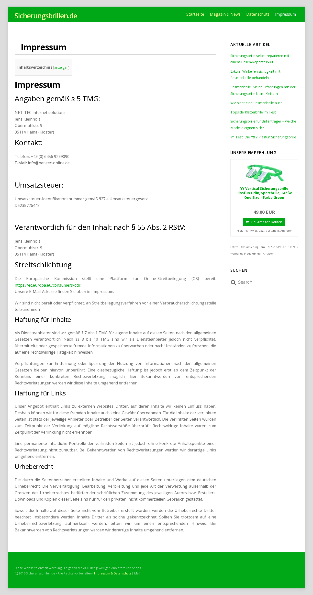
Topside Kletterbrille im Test (253, 112)
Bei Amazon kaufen (266, 222)
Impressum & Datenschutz (112, 573)
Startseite (195, 14)
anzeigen (61, 67)
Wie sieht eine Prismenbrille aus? (256, 103)
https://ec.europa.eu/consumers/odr (48, 285)
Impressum (285, 14)
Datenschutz (257, 14)
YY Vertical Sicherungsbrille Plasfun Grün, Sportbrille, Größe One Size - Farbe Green (264, 193)
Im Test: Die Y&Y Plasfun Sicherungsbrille (263, 137)
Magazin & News (225, 14)
